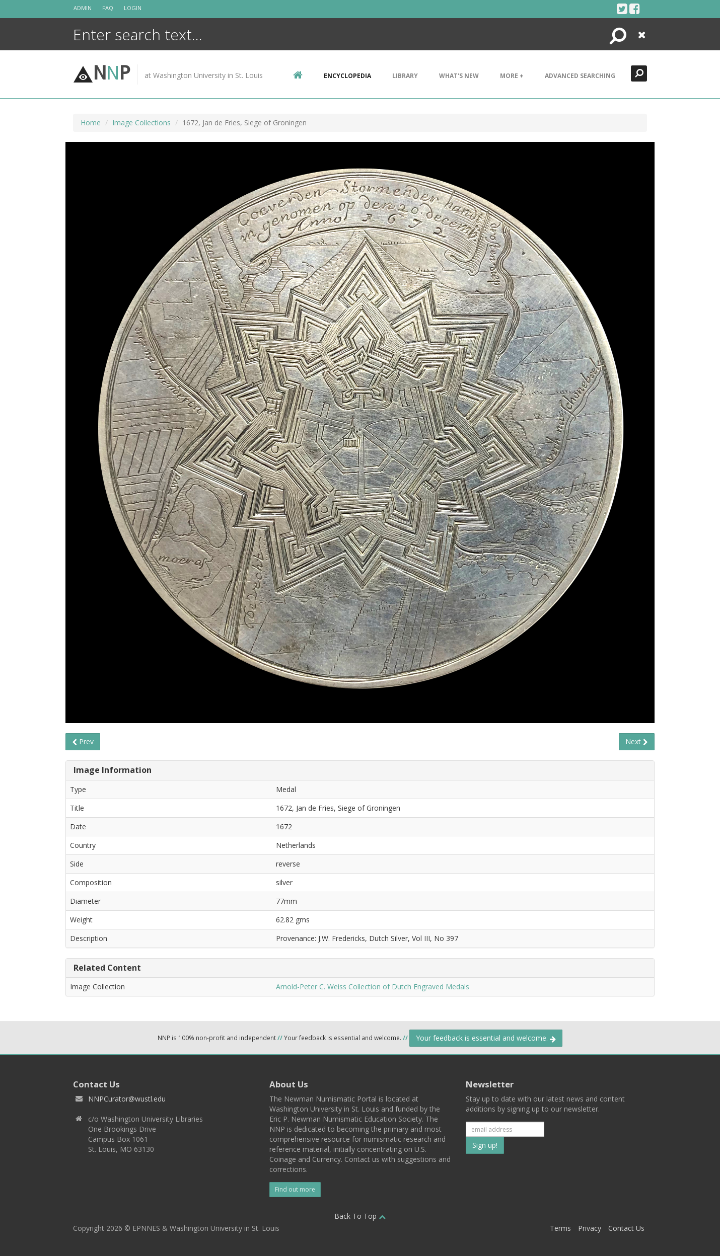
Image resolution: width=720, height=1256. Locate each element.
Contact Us (626, 1228)
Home (91, 122)
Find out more (295, 1189)
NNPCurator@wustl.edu (127, 1099)
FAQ (107, 8)
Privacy (589, 1228)
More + (512, 75)
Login (132, 8)
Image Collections (141, 122)
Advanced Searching (580, 75)
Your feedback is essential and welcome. (486, 1038)
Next (636, 741)
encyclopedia (347, 75)
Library (405, 75)
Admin (83, 8)
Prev (83, 741)
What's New (459, 75)
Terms (560, 1228)
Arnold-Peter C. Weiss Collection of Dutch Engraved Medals (372, 986)
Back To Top (360, 1216)
